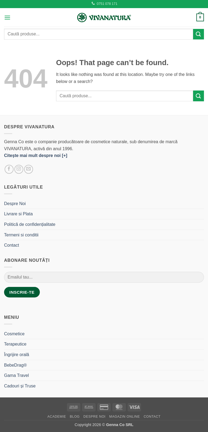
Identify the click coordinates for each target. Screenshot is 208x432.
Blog (75, 416)
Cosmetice (14, 333)
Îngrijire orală (16, 354)
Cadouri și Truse (20, 386)
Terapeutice (15, 344)
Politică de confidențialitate (29, 224)
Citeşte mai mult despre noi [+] (35, 155)
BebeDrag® (15, 365)
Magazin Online (124, 416)
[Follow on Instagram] (18, 169)
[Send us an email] (28, 169)
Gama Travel (16, 375)
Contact (11, 245)
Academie (56, 416)
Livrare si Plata (18, 214)
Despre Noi (15, 203)
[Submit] (198, 34)
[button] (7, 17)
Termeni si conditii (21, 235)
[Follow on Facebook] (9, 169)
